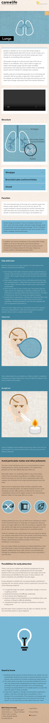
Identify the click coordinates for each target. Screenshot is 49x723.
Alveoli (8, 187)
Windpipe (10, 172)
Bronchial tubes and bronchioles (21, 179)
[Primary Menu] (47, 13)
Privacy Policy (33, 712)
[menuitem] (38, 715)
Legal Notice (33, 708)
